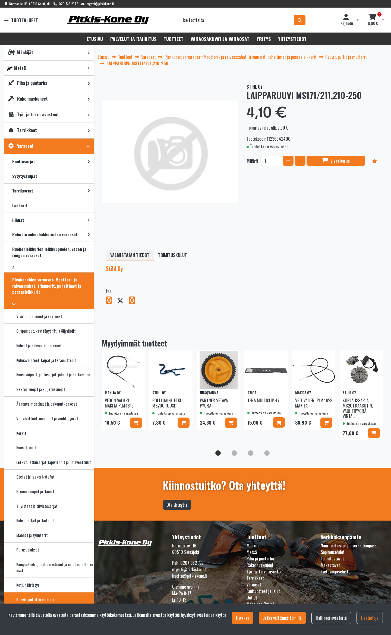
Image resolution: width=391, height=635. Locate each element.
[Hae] (236, 20)
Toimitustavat (332, 558)
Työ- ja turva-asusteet (265, 571)
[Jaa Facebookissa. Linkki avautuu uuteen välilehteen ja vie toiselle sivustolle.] (111, 301)
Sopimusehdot (333, 552)
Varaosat (254, 584)
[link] (88, 52)
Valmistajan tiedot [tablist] (129, 255)
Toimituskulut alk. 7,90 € (267, 127)
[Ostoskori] (373, 20)
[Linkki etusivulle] (108, 20)
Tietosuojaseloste (335, 571)
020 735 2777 (68, 3)
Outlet (252, 597)
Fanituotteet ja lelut (263, 591)
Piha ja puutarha (260, 558)
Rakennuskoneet (260, 565)
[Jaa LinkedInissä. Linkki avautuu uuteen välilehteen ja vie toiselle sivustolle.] (134, 301)
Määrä (252, 161)
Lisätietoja (370, 618)
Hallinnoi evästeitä (331, 618)
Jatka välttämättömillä (282, 618)
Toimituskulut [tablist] (172, 255)
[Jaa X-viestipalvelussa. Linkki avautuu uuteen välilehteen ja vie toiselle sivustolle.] (123, 301)
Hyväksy (242, 618)
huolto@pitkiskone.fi (189, 576)
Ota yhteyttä (177, 505)
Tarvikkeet (255, 578)
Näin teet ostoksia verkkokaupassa (350, 545)
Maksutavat (330, 565)
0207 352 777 (192, 563)
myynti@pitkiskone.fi (100, 3)
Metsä (252, 552)
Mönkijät (254, 545)
